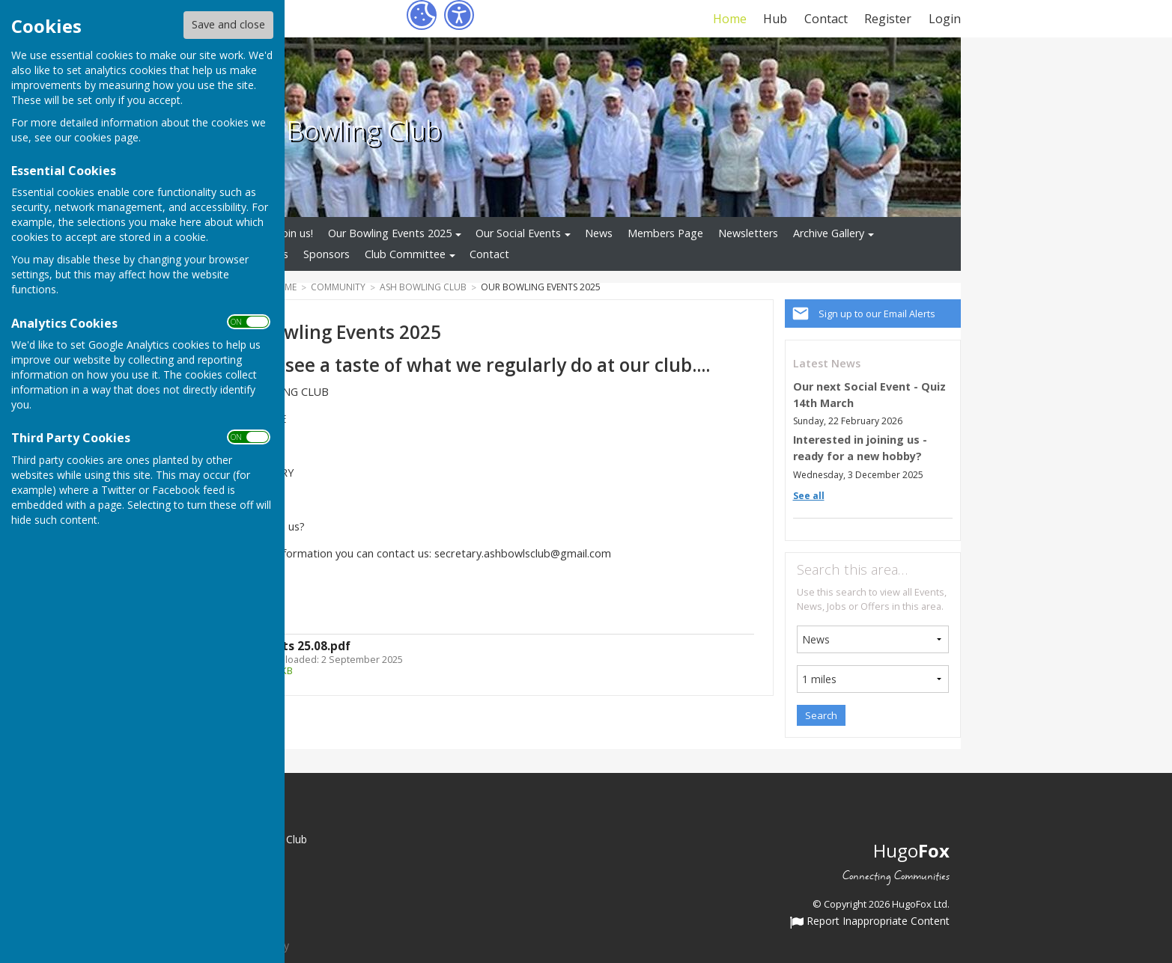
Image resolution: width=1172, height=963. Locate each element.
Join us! (296, 233)
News (599, 233)
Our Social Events (518, 233)
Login (945, 18)
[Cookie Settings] (422, 15)
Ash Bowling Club (338, 129)
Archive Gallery (828, 233)
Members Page (665, 233)
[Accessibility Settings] (459, 15)
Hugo (911, 850)
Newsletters (748, 233)
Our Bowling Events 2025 (390, 233)
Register (887, 18)
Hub (775, 18)
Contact (826, 18)
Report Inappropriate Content (870, 922)
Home (730, 18)
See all (809, 495)
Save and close (228, 24)
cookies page (106, 137)
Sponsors (326, 254)
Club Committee (405, 254)
